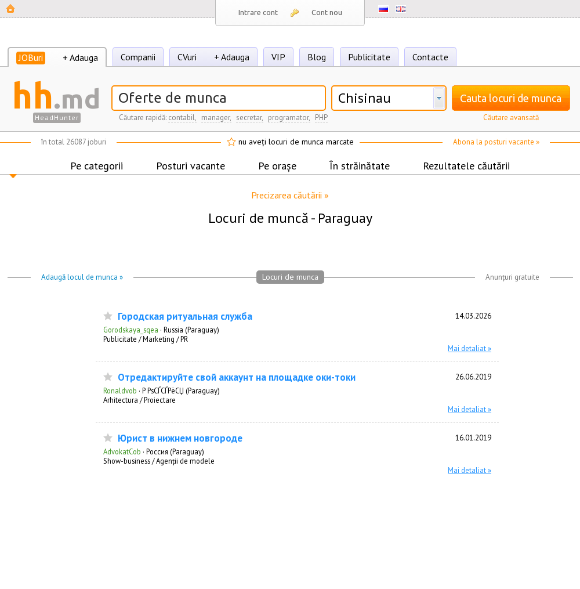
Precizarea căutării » (290, 195)
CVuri (187, 57)
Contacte (430, 57)
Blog (316, 57)
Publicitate (369, 57)
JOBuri (31, 57)
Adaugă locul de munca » (82, 277)
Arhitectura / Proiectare (139, 399)
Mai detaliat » (469, 348)
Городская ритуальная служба (185, 316)
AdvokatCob (122, 451)
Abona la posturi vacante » (496, 142)
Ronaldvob (120, 390)
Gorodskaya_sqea (130, 329)
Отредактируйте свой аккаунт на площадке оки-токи (237, 377)
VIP (278, 57)
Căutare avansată (511, 117)
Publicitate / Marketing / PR (145, 339)
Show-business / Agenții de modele (159, 460)
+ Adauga (80, 57)
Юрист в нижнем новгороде (180, 438)
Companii (138, 57)
